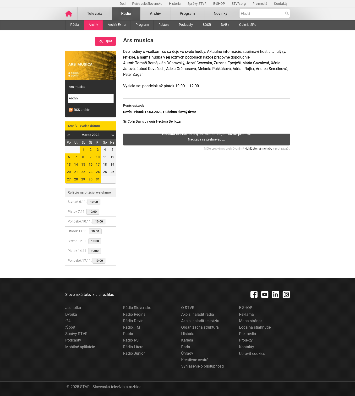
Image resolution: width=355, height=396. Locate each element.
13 (69, 164)
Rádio (126, 13)
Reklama (246, 314)
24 (98, 172)
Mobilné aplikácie (80, 347)
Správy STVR (197, 3)
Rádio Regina (134, 314)
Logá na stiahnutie (255, 327)
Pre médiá (260, 3)
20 (69, 172)
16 (91, 164)
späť (105, 41)
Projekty (246, 340)
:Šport (70, 327)
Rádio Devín (133, 321)
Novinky (220, 13)
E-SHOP (219, 3)
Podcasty (186, 25)
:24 (68, 321)
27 (69, 179)
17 (98, 164)
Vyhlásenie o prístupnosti (202, 366)
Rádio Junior (134, 353)
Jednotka (73, 307)
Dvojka (71, 314)
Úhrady (187, 353)
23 (91, 172)
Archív (93, 25)
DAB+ (225, 25)
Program (142, 25)
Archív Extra (117, 25)
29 (83, 179)
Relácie (163, 25)
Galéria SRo (247, 25)
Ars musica (77, 87)
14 (76, 164)
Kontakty (281, 3)
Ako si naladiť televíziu (200, 321)
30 (91, 179)
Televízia (94, 13)
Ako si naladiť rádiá (197, 314)
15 (83, 164)
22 (83, 172)
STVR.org (239, 3)
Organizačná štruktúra (200, 327)
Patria (128, 333)
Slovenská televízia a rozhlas (89, 294)
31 (98, 179)
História (175, 3)
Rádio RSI (131, 340)
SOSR (207, 25)
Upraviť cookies (252, 353)
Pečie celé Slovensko (147, 3)
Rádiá (74, 25)
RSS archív (79, 110)
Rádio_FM (131, 327)
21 (76, 172)
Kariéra (187, 340)
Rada (185, 347)
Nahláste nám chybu (258, 148)
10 (98, 157)
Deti (123, 3)
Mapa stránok (250, 321)
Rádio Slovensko (137, 307)
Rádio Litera (133, 347)
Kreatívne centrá (194, 360)
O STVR (187, 307)
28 (76, 179)
